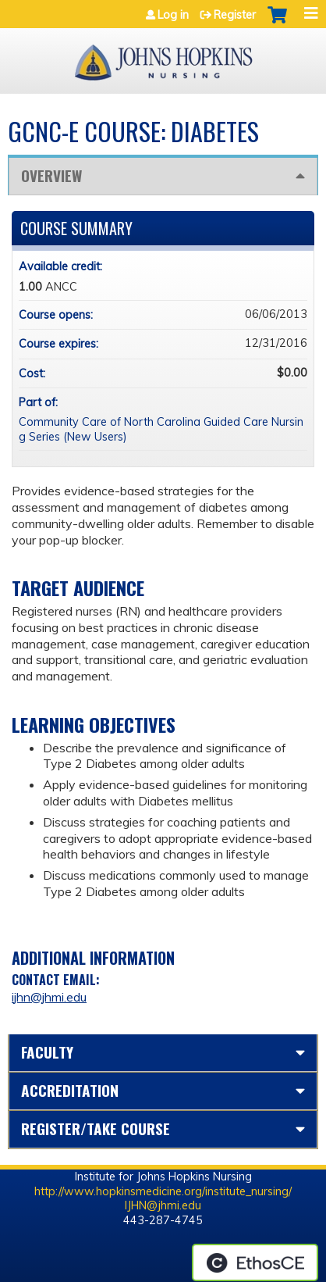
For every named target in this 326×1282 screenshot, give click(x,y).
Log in (173, 14)
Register (235, 14)
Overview (51, 175)
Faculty (47, 1052)
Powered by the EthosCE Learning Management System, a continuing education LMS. (255, 1262)
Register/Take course (95, 1128)
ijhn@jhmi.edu (49, 997)
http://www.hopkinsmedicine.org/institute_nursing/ (163, 1191)
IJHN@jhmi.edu (163, 1205)
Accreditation (70, 1090)
